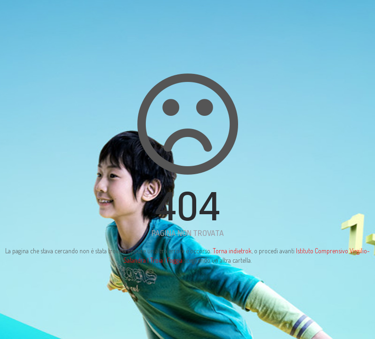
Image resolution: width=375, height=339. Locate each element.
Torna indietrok (232, 251)
